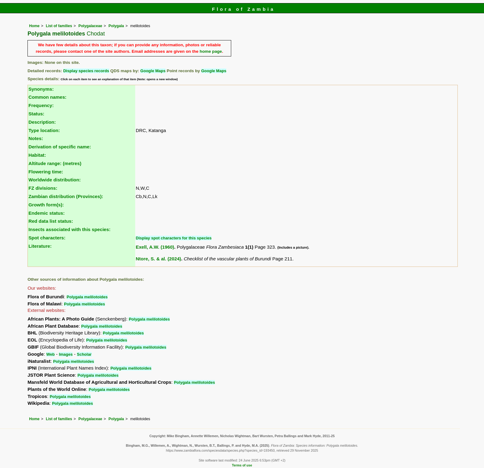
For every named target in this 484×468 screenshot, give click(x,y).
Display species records (86, 70)
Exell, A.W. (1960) (155, 247)
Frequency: (41, 105)
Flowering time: (45, 171)
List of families (59, 26)
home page (211, 51)
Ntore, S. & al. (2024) (158, 258)
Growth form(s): (46, 204)
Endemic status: (46, 213)
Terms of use (242, 465)
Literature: (40, 246)
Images (66, 354)
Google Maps (153, 70)
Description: (42, 122)
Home (34, 26)
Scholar (84, 354)
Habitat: (37, 155)
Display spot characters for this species (174, 238)
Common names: (47, 97)
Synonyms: (41, 89)
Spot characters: (46, 237)
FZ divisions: (42, 188)
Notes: (35, 138)
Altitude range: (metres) (54, 163)
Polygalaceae (90, 26)
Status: (36, 113)
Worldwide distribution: (54, 179)
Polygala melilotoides (87, 297)
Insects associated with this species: (69, 229)
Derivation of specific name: (59, 146)
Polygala (116, 26)
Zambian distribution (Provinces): (65, 196)
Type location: (44, 130)
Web (50, 354)
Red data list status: (50, 221)
